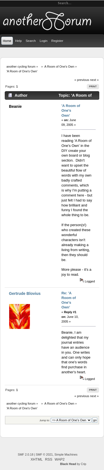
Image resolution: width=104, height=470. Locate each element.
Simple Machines (65, 454)
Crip (83, 464)
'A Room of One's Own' (71, 110)
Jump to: (44, 420)
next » (94, 79)
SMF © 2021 (44, 454)
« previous (81, 79)
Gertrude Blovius (24, 293)
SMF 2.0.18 (25, 454)
